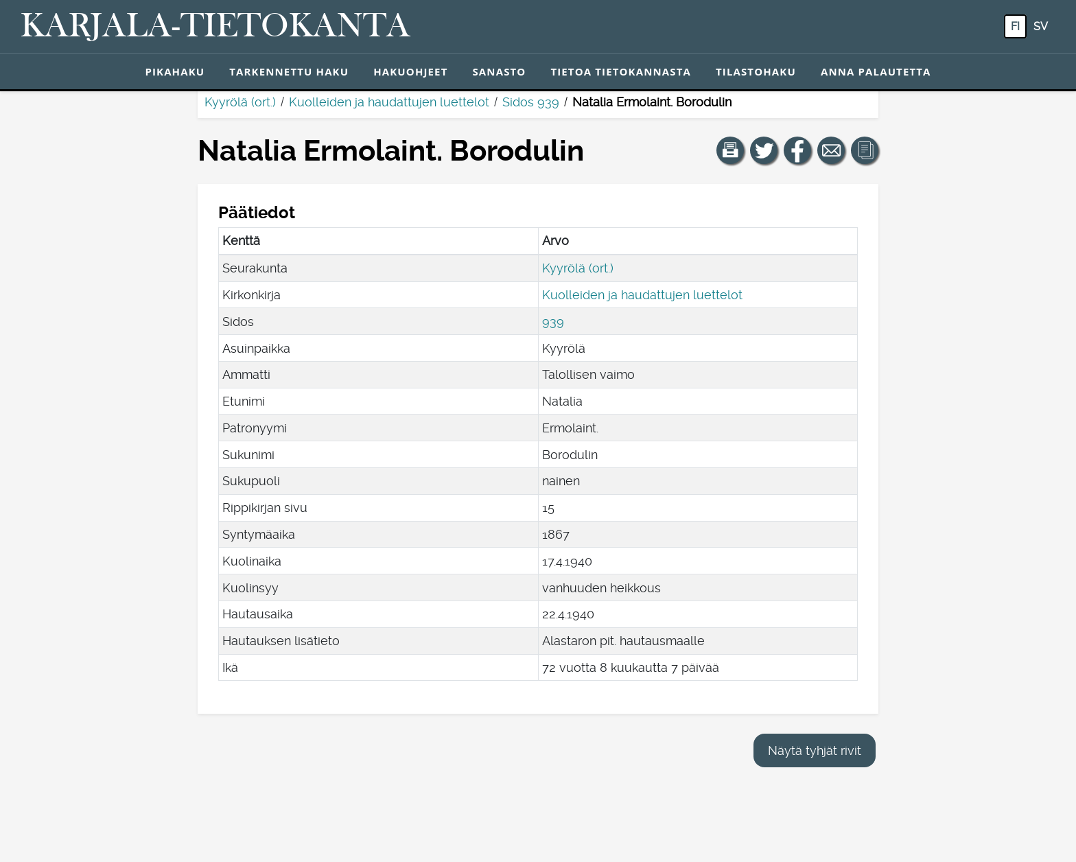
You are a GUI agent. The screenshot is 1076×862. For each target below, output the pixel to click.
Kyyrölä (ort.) (240, 102)
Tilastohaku (756, 71)
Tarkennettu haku (289, 71)
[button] (730, 150)
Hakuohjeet (410, 71)
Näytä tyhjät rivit (814, 750)
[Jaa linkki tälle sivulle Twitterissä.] (763, 150)
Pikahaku (174, 71)
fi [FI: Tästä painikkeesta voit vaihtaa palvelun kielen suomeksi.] (1015, 26)
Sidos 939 (530, 102)
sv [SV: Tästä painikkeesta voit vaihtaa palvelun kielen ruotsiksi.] (1040, 26)
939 (553, 321)
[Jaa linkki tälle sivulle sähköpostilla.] (831, 150)
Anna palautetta (876, 71)
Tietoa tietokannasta (620, 71)
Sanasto (499, 71)
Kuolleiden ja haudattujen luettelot (389, 102)
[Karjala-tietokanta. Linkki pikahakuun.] (215, 26)
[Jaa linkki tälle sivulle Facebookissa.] (797, 150)
